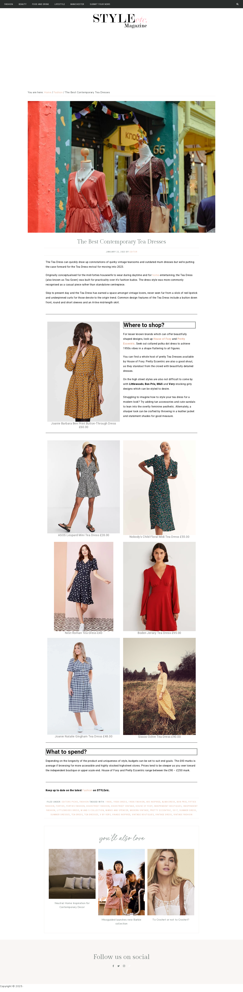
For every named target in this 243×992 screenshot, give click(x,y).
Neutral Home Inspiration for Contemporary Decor (72, 905)
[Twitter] (118, 965)
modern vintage (139, 810)
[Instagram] (124, 965)
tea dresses (91, 814)
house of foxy (144, 806)
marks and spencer (117, 810)
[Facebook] (113, 965)
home (155, 274)
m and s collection (92, 810)
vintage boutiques (143, 814)
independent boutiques (168, 806)
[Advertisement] (121, 55)
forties (60, 806)
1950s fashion (137, 801)
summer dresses (60, 814)
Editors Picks (70, 801)
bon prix (182, 801)
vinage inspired (121, 814)
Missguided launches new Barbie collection (121, 921)
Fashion (87, 790)
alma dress (168, 801)
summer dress (187, 810)
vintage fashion (183, 814)
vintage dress (163, 814)
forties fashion (75, 806)
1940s (109, 801)
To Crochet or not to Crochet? (170, 919)
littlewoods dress (68, 810)
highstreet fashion (98, 806)
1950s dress (120, 801)
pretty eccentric (160, 810)
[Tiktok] (129, 965)
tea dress (77, 814)
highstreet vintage (122, 806)
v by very (105, 814)
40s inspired (153, 801)
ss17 (175, 810)
